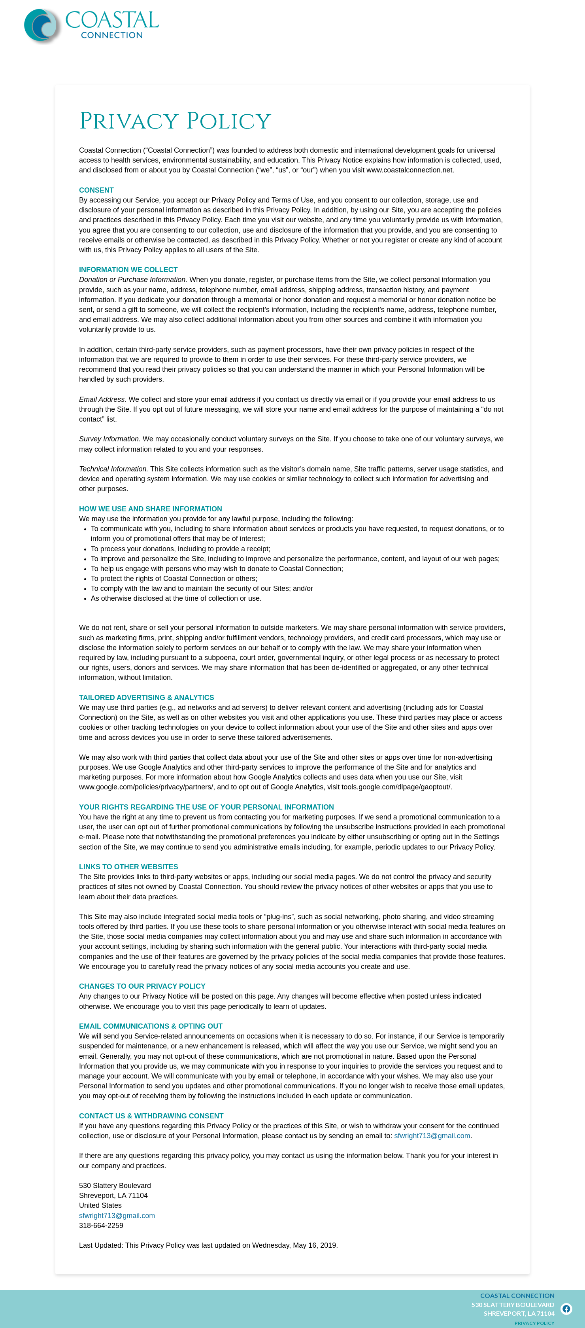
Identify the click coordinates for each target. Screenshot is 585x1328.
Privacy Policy (535, 1323)
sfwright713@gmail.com (432, 1136)
